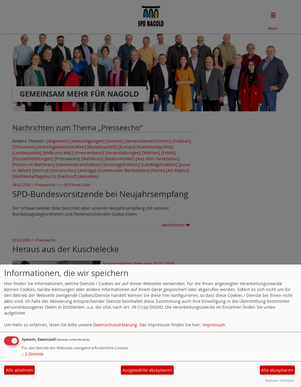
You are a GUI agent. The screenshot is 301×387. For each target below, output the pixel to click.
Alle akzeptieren (277, 370)
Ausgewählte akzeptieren (147, 370)
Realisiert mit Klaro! (280, 380)
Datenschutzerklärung (115, 325)
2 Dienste (33, 354)
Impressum (214, 325)
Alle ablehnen (19, 370)
